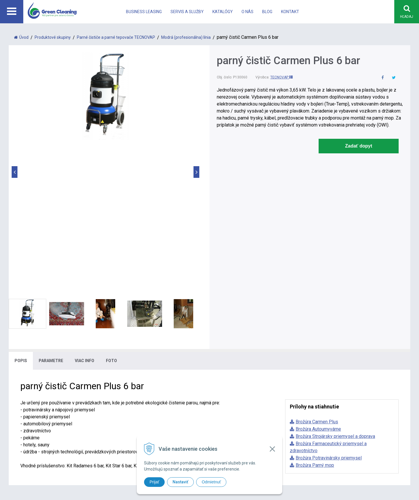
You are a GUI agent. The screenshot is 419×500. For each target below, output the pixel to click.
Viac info (84, 209)
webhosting (260, 428)
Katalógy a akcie (313, 380)
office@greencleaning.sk (147, 401)
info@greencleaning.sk (145, 394)
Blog (267, 11)
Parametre (51, 209)
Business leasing (144, 11)
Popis (21, 209)
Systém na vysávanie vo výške (241, 394)
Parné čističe (223, 373)
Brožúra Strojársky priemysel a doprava (335, 284)
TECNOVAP (281, 77)
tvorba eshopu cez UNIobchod (225, 428)
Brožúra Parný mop (315, 313)
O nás (247, 11)
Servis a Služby (187, 11)
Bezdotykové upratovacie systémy (245, 380)
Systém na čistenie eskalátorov (242, 387)
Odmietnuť (211, 482)
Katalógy (222, 11)
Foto (111, 209)
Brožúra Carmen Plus (317, 270)
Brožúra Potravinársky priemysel (329, 306)
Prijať (154, 482)
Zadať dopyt (358, 145)
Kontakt (290, 11)
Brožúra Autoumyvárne (318, 277)
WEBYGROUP (300, 428)
